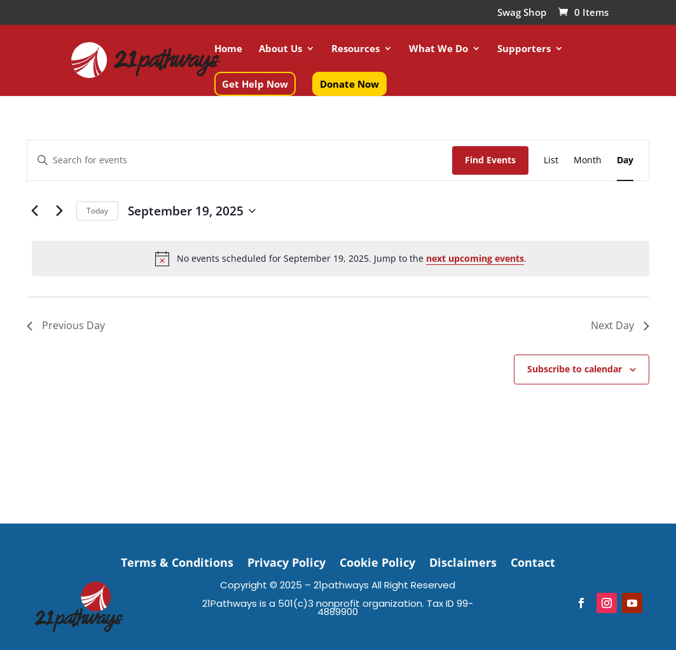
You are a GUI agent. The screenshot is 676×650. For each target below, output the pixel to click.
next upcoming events (475, 258)
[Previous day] (34, 211)
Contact (533, 561)
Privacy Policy (286, 561)
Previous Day (66, 325)
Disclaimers (463, 561)
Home (228, 49)
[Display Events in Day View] (625, 160)
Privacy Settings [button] (338, 630)
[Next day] (59, 211)
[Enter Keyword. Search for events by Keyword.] (239, 160)
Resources (355, 49)
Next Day (620, 325)
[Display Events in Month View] (588, 160)
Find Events (490, 160)
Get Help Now (255, 84)
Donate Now (349, 84)
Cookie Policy (377, 561)
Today (97, 210)
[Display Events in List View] (551, 160)
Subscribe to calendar (574, 369)
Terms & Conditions (177, 561)
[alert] (340, 258)
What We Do (438, 49)
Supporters (524, 49)
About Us (280, 49)
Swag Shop (521, 13)
